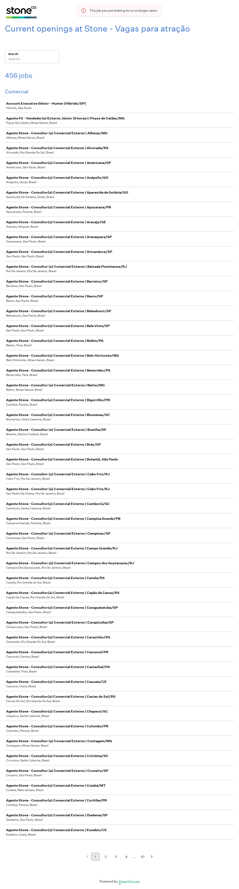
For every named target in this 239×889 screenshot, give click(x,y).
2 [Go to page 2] (106, 857)
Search (13, 54)
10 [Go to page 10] (142, 857)
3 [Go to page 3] (116, 857)
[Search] (32, 59)
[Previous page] (87, 857)
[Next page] (152, 857)
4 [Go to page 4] (126, 857)
